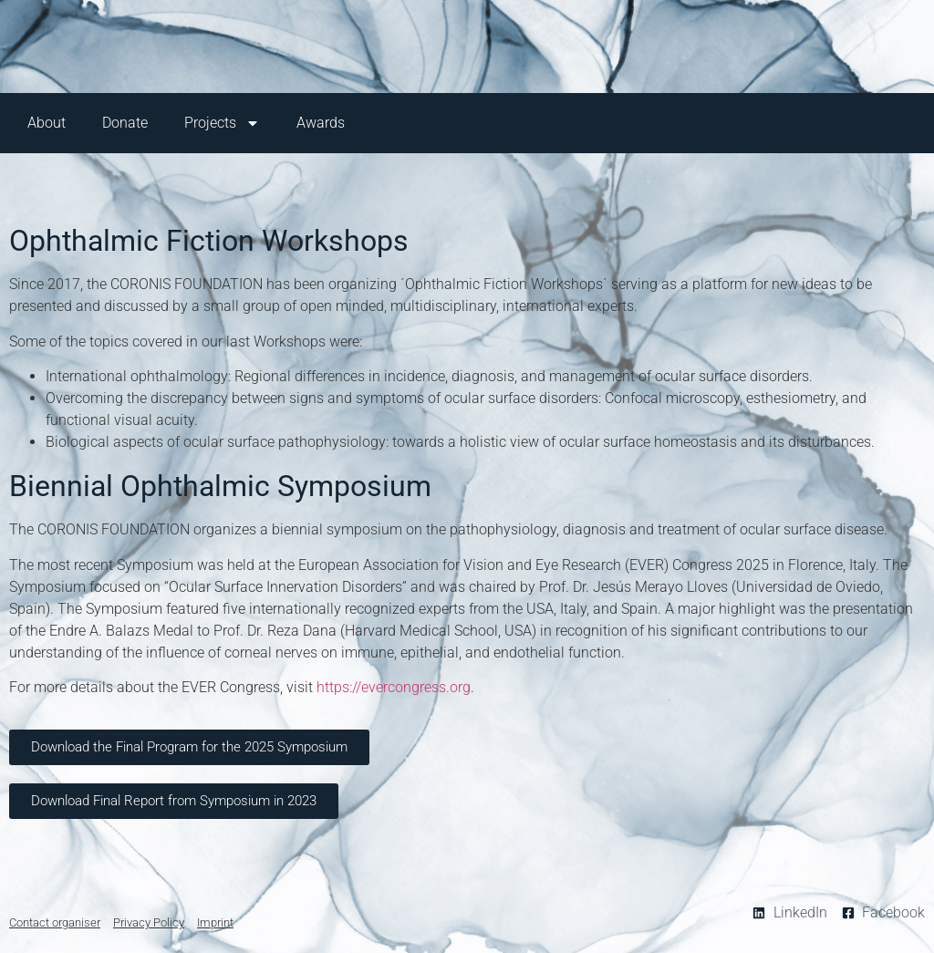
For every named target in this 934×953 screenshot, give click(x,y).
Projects (222, 123)
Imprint (215, 922)
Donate (125, 122)
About (46, 122)
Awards (320, 122)
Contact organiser (54, 922)
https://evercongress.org (394, 687)
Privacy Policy (148, 922)
